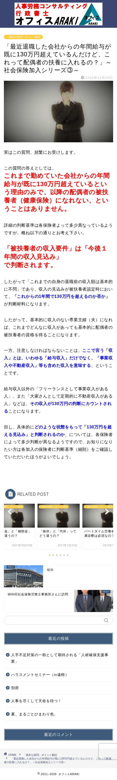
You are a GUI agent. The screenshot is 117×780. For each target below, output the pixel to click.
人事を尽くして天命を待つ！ (36, 701)
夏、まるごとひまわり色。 (34, 714)
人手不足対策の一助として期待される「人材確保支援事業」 (59, 658)
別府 (15, 688)
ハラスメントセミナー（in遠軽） (40, 675)
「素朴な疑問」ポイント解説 (23, 37)
